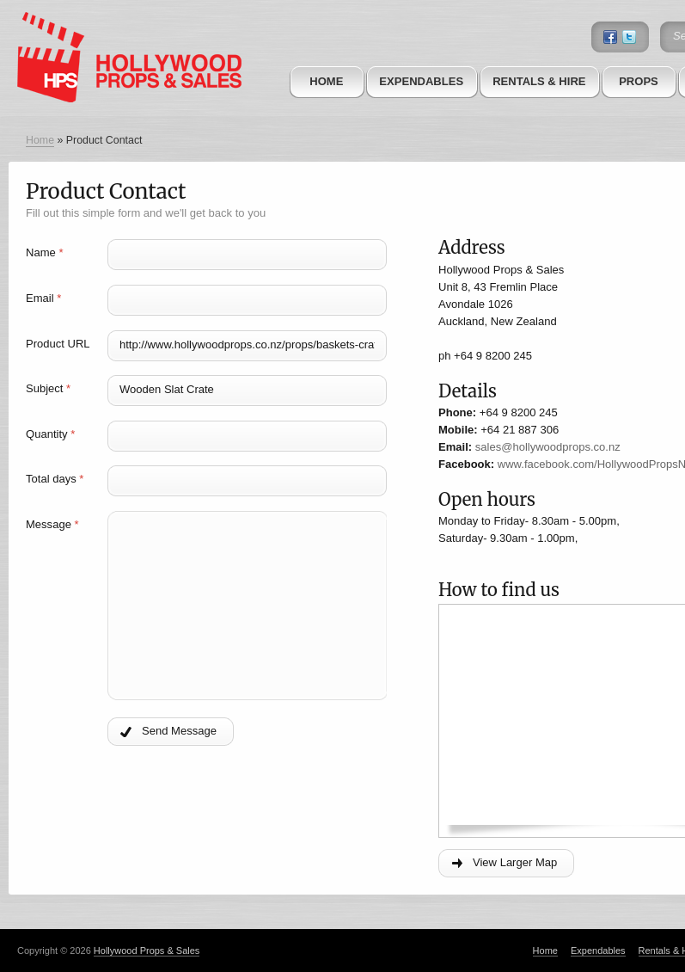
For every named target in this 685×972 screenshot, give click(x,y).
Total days (54, 478)
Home (326, 81)
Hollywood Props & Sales (147, 950)
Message (52, 524)
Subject (48, 388)
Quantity (50, 434)
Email (43, 298)
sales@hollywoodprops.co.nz (548, 446)
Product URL (58, 343)
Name (44, 252)
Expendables (421, 81)
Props (638, 81)
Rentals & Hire (538, 81)
